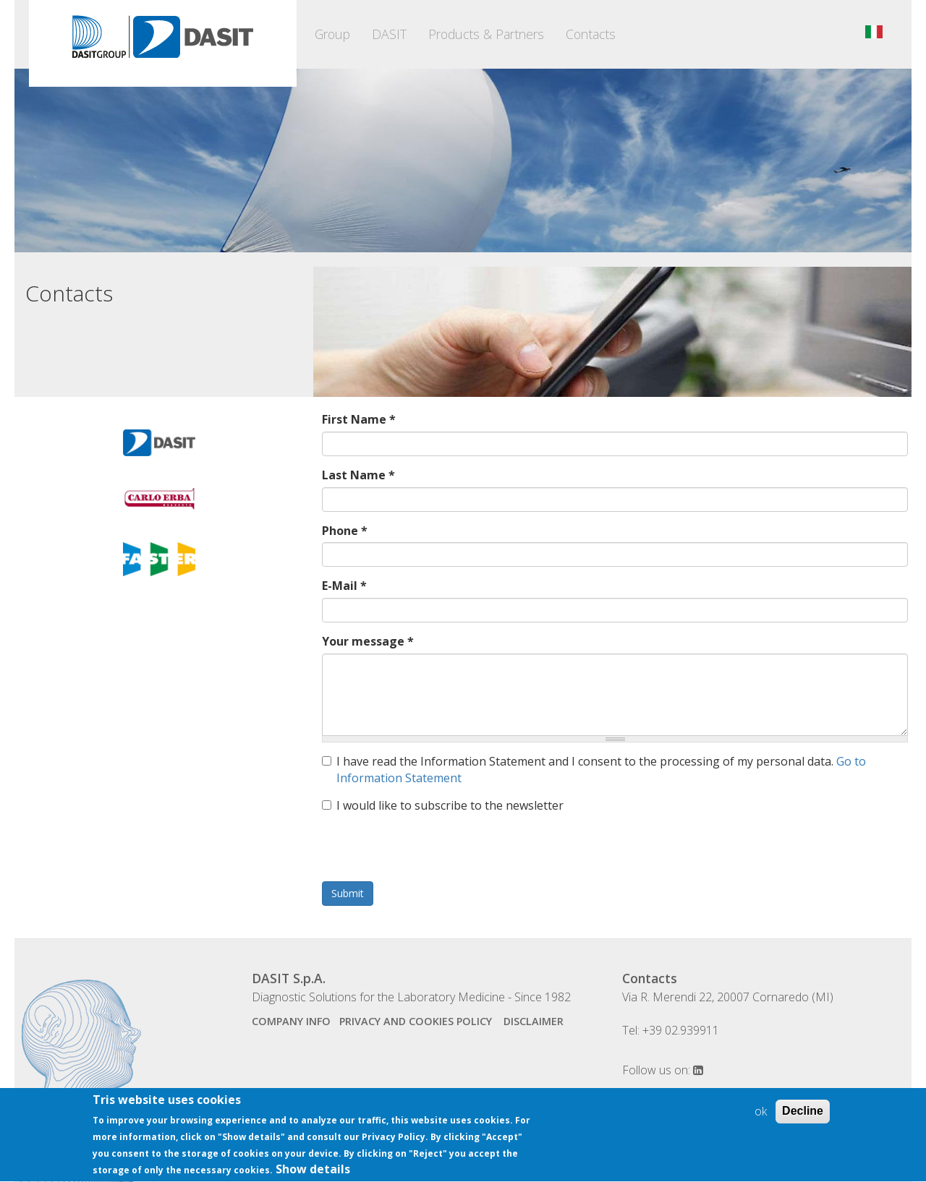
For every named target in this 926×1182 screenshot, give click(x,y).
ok (761, 1113)
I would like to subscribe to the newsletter (443, 805)
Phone (345, 531)
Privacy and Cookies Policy (417, 1021)
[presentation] (432, 853)
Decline (802, 1112)
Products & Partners (486, 34)
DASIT (389, 34)
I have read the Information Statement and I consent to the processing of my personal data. (594, 769)
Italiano (874, 31)
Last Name (358, 475)
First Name (359, 419)
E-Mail (344, 586)
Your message (368, 641)
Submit (347, 893)
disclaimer (534, 1021)
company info (291, 1021)
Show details (313, 1170)
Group (332, 34)
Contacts (591, 34)
